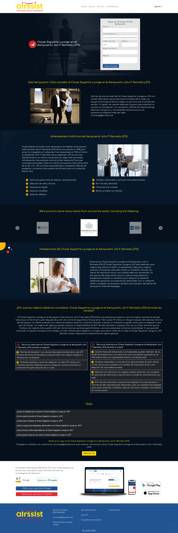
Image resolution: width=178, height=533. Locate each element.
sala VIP (84, 515)
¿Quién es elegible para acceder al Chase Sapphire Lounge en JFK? (43, 412)
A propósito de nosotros (91, 520)
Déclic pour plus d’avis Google (37, 488)
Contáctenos (114, 510)
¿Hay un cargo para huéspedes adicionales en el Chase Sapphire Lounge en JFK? (49, 425)
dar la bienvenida (88, 510)
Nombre (106, 26)
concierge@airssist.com (63, 517)
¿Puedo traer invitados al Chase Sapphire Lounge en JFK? (39, 421)
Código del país (109, 41)
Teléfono (125, 41)
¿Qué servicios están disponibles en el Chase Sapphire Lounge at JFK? (44, 430)
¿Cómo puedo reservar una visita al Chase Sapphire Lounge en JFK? (43, 435)
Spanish (157, 6)
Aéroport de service (110, 48)
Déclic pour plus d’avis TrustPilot (37, 494)
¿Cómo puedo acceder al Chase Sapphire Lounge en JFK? (39, 416)
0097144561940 (59, 512)
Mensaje (106, 56)
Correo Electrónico (109, 34)
